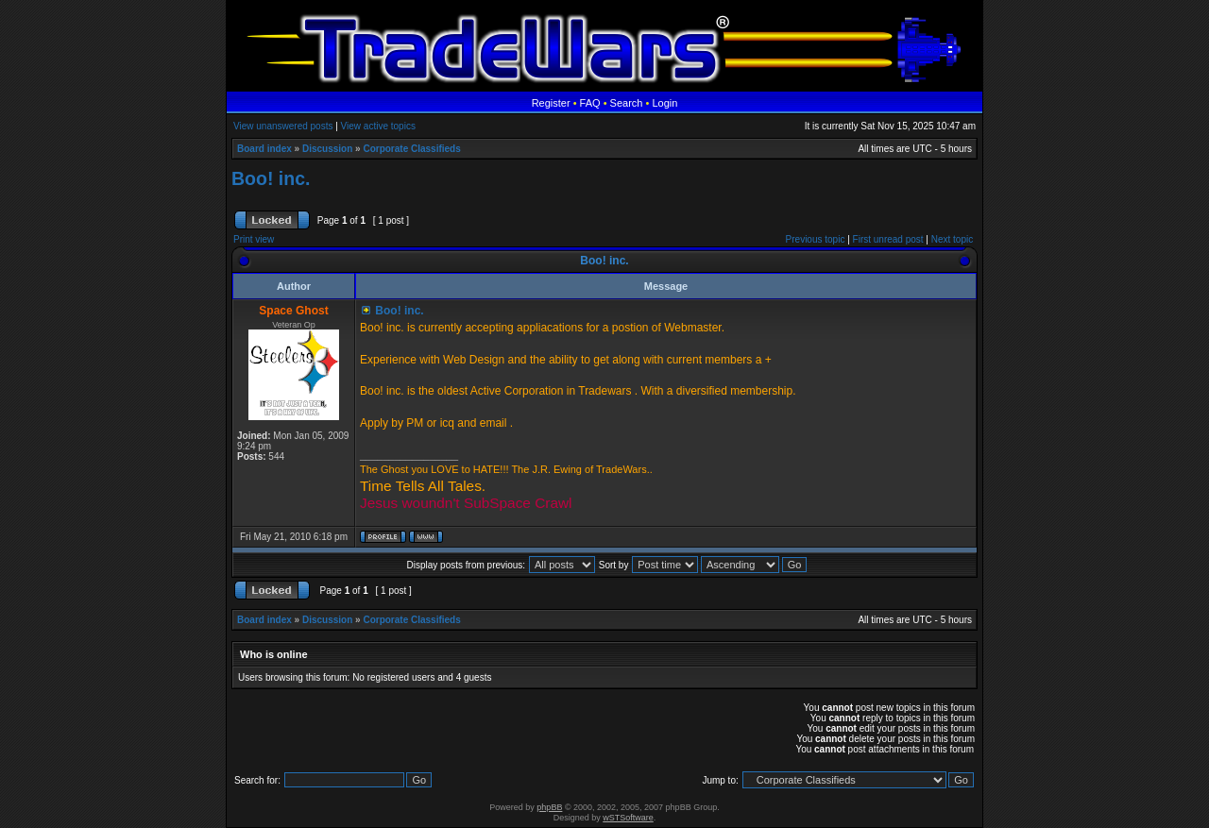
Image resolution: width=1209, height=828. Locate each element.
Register (551, 103)
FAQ (590, 103)
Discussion (327, 149)
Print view (253, 239)
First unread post (888, 239)
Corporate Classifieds (411, 149)
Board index (264, 149)
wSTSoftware (628, 817)
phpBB (549, 807)
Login (664, 103)
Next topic (952, 239)
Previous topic (815, 239)
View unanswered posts (282, 126)
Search (626, 103)
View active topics (378, 126)
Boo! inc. (270, 178)
